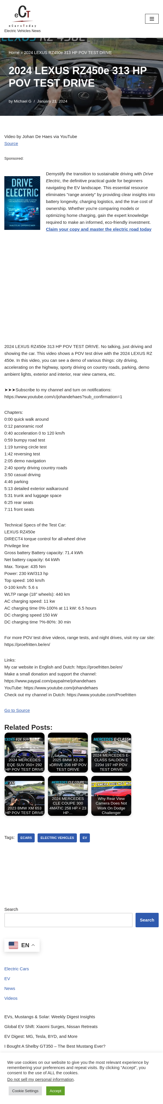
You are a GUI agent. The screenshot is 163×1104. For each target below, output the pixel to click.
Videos (11, 998)
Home (14, 52)
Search (11, 909)
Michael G (23, 101)
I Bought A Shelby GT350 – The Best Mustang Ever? (54, 1046)
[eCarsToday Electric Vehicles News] (22, 19)
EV (7, 978)
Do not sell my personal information (40, 1079)
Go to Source (17, 710)
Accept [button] (55, 1091)
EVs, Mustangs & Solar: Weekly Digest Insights (49, 1016)
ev (85, 837)
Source (11, 143)
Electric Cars (16, 968)
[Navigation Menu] (152, 19)
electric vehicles (57, 837)
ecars (26, 837)
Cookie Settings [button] (25, 1091)
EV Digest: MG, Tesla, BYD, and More (40, 1036)
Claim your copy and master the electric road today (98, 229)
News (9, 988)
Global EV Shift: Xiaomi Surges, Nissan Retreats (51, 1026)
